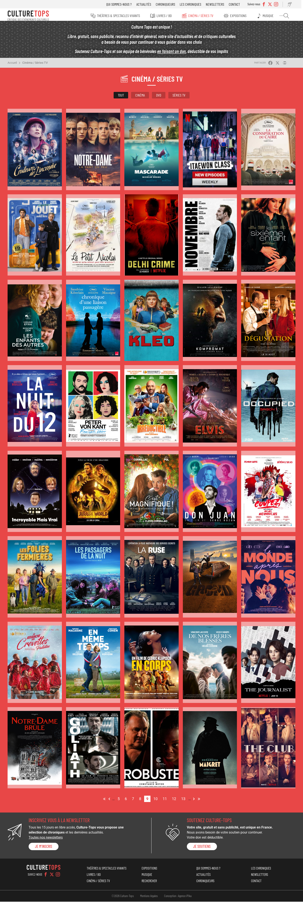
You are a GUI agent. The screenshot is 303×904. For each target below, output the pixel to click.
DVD (158, 97)
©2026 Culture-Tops (123, 898)
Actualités (147, 4)
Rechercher (288, 15)
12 (175, 800)
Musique (271, 15)
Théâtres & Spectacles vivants (119, 15)
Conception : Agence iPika (177, 898)
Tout (121, 97)
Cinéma (140, 97)
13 (184, 800)
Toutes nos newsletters (46, 840)
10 (156, 800)
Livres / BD (165, 15)
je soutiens (202, 848)
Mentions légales (149, 898)
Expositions (241, 15)
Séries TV (179, 97)
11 (166, 800)
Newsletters (218, 4)
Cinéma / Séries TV (202, 15)
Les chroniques (193, 4)
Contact (237, 4)
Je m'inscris (43, 848)
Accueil (12, 65)
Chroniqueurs (168, 4)
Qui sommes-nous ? (122, 4)
